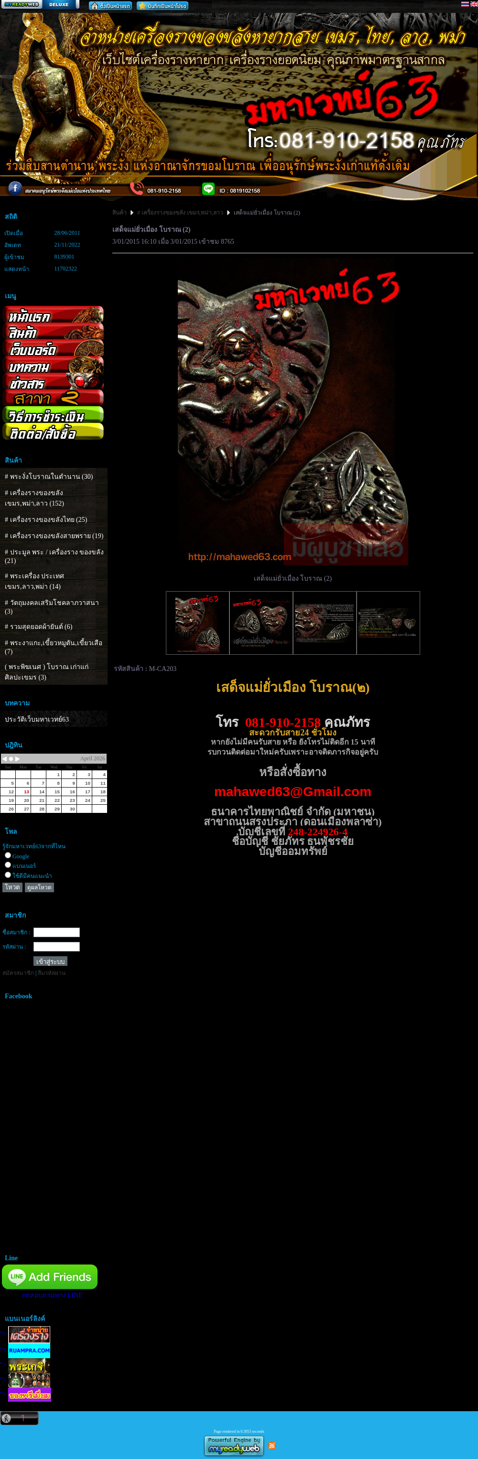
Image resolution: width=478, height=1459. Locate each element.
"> (25, 1334)
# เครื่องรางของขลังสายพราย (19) (54, 536)
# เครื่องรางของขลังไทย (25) (46, 519)
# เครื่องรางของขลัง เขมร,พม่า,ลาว (180, 212)
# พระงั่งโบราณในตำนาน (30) (49, 476)
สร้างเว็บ (40, 5)
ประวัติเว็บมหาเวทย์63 (37, 719)
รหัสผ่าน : (14, 946)
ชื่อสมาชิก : (16, 932)
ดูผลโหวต (39, 887)
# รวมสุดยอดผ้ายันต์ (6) (38, 626)
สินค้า (120, 212)
